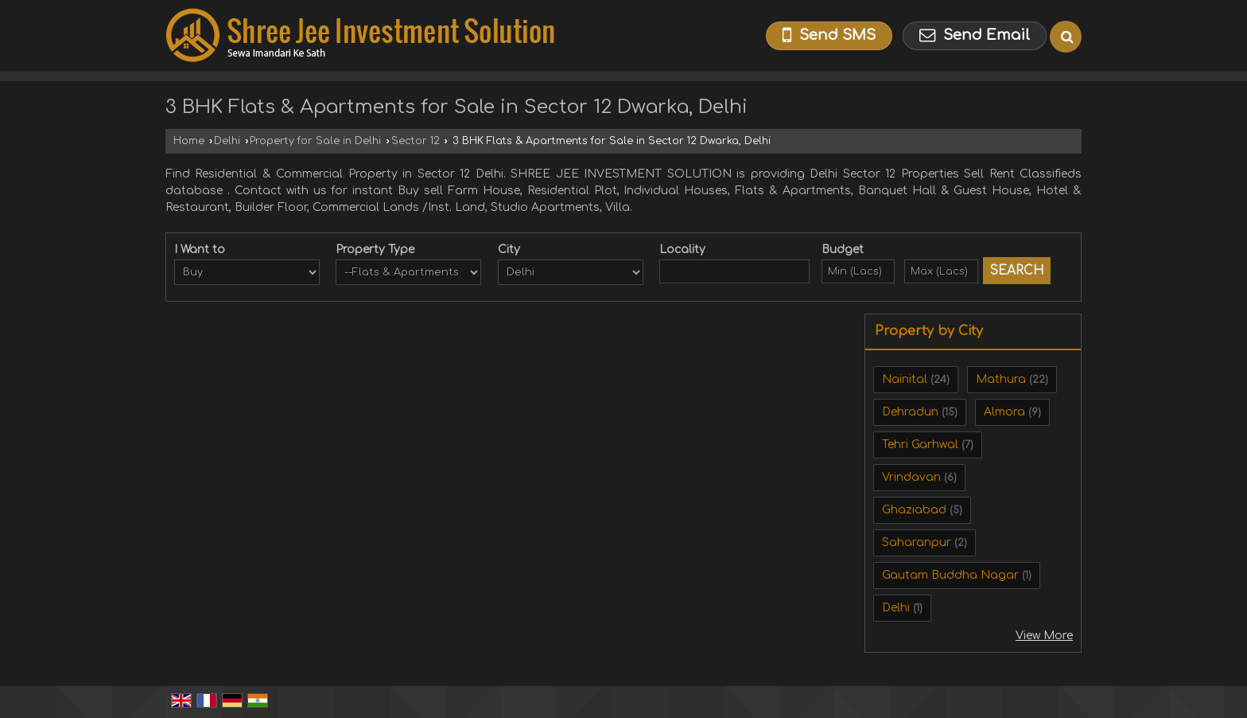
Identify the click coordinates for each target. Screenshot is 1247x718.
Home (188, 140)
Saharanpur (916, 542)
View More (1044, 636)
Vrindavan (911, 477)
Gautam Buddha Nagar (950, 575)
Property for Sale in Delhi (315, 140)
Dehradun (910, 412)
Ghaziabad (914, 510)
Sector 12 (415, 140)
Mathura (1001, 379)
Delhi (227, 140)
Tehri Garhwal (920, 445)
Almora (1004, 412)
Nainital (904, 379)
